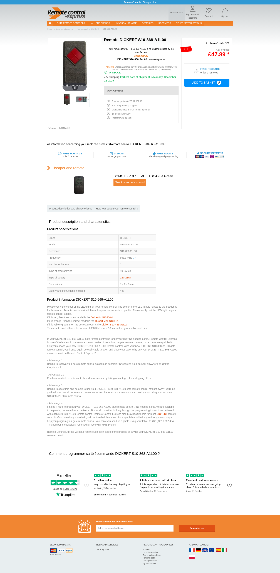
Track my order (103, 549)
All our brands (100, 23)
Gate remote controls (71, 23)
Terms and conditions (152, 555)
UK (205, 550)
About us (146, 549)
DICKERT (162, 414)
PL (192, 557)
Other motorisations (189, 23)
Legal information (150, 552)
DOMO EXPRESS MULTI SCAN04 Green (143, 176)
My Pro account (149, 563)
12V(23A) (125, 277)
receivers (164, 23)
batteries (147, 23)
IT (225, 550)
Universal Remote (126, 23)
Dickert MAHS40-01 (102, 317)
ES (218, 550)
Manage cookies (150, 561)
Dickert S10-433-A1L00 (114, 324)
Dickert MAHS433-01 (107, 321)
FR (192, 550)
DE (198, 550)
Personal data (149, 558)
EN (212, 550)
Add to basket (206, 83)
